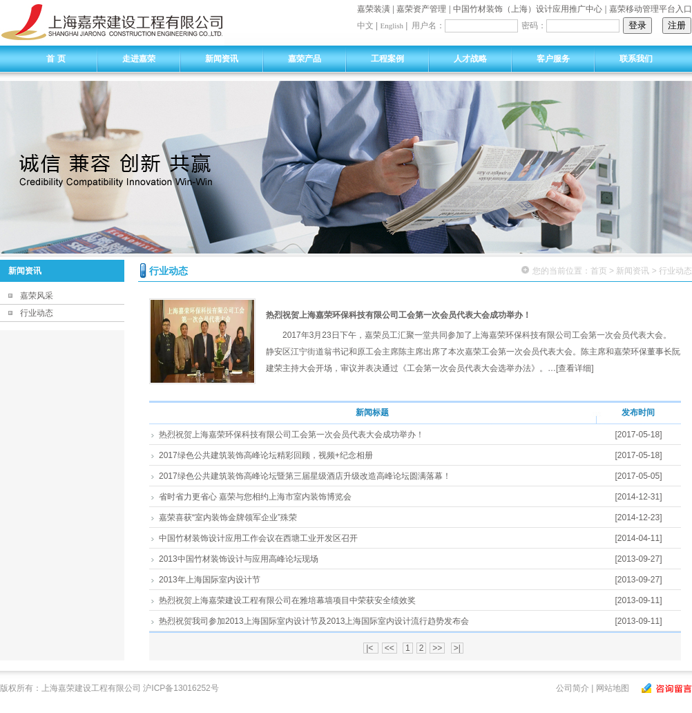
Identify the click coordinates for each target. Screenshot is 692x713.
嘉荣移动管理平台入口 (650, 9)
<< (389, 648)
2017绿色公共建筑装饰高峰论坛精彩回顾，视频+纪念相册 (266, 455)
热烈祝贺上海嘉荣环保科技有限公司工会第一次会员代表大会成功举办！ (398, 315)
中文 (365, 25)
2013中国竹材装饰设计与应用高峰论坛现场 (238, 559)
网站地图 (612, 688)
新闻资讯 (221, 59)
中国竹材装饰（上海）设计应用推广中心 (527, 9)
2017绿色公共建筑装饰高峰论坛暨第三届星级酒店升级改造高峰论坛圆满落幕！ (305, 476)
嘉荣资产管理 (421, 9)
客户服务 (553, 59)
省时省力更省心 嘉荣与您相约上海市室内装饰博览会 (255, 497)
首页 (598, 271)
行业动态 (36, 313)
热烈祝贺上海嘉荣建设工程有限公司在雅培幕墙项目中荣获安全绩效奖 (287, 600)
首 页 (55, 59)
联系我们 (636, 59)
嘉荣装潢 (373, 9)
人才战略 (470, 59)
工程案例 (387, 59)
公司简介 (572, 688)
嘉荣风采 (36, 296)
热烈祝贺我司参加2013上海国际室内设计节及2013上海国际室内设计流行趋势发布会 (314, 621)
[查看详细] (575, 368)
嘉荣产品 (304, 59)
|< (370, 648)
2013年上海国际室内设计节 (209, 579)
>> (437, 648)
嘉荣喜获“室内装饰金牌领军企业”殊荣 (228, 517)
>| (457, 648)
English (391, 25)
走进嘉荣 (138, 59)
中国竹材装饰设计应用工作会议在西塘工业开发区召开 (258, 538)
